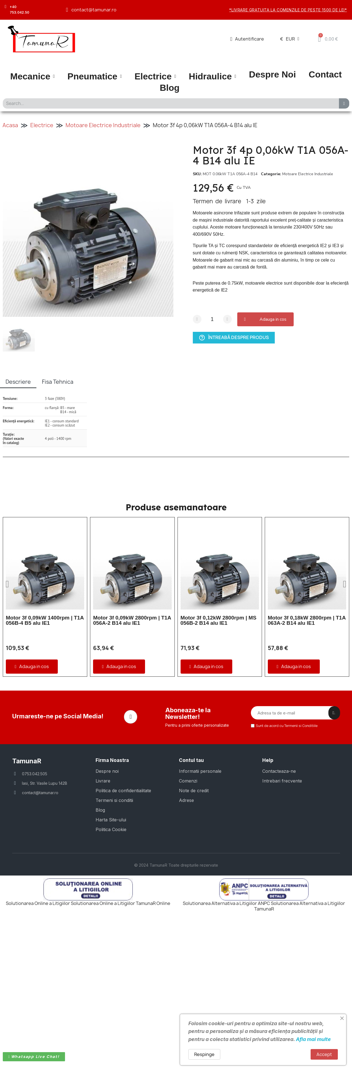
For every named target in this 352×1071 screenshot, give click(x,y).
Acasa (10, 125)
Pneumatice (95, 76)
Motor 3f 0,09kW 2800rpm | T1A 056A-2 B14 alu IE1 (132, 620)
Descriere (18, 381)
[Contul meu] (247, 38)
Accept (324, 1054)
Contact (325, 74)
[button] (266, 319)
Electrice (155, 76)
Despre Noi (272, 74)
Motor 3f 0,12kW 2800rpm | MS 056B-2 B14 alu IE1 (219, 620)
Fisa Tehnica (57, 381)
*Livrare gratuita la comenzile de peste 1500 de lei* (288, 9)
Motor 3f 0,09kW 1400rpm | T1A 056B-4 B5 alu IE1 (45, 620)
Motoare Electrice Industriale (103, 125)
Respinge (204, 1054)
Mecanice (32, 76)
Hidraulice (212, 76)
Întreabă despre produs (234, 337)
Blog (169, 88)
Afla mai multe (313, 1039)
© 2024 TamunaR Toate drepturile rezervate (176, 1007)
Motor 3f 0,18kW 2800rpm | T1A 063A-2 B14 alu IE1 (307, 620)
